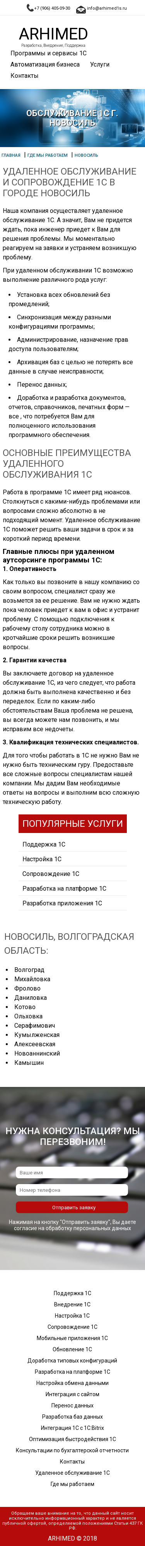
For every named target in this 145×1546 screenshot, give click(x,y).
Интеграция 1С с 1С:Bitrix (72, 1428)
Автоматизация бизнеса (45, 64)
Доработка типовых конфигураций (72, 1360)
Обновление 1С (72, 1349)
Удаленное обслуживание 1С (72, 1473)
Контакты (24, 75)
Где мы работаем (72, 1484)
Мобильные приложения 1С (72, 1338)
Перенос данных (72, 1405)
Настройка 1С (41, 859)
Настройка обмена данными (72, 1383)
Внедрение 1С (72, 1304)
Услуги (99, 64)
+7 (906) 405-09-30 (52, 8)
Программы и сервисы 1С (48, 53)
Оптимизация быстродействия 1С (72, 1439)
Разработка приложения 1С (62, 903)
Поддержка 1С (43, 844)
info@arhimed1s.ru (107, 8)
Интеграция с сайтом (72, 1394)
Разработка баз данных (72, 1417)
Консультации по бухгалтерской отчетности (72, 1450)
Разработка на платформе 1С (64, 888)
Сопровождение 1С (50, 874)
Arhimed (53, 33)
